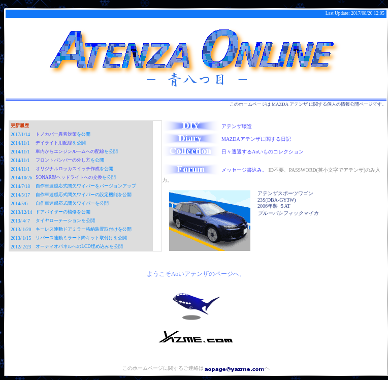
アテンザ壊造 (207, 126)
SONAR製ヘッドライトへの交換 (69, 177)
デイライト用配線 (54, 142)
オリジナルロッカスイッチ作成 (68, 168)
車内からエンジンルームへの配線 (70, 151)
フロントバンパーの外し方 (63, 160)
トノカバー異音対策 (56, 134)
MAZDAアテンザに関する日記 (226, 139)
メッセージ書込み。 (214, 170)
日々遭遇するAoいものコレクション (233, 151)
